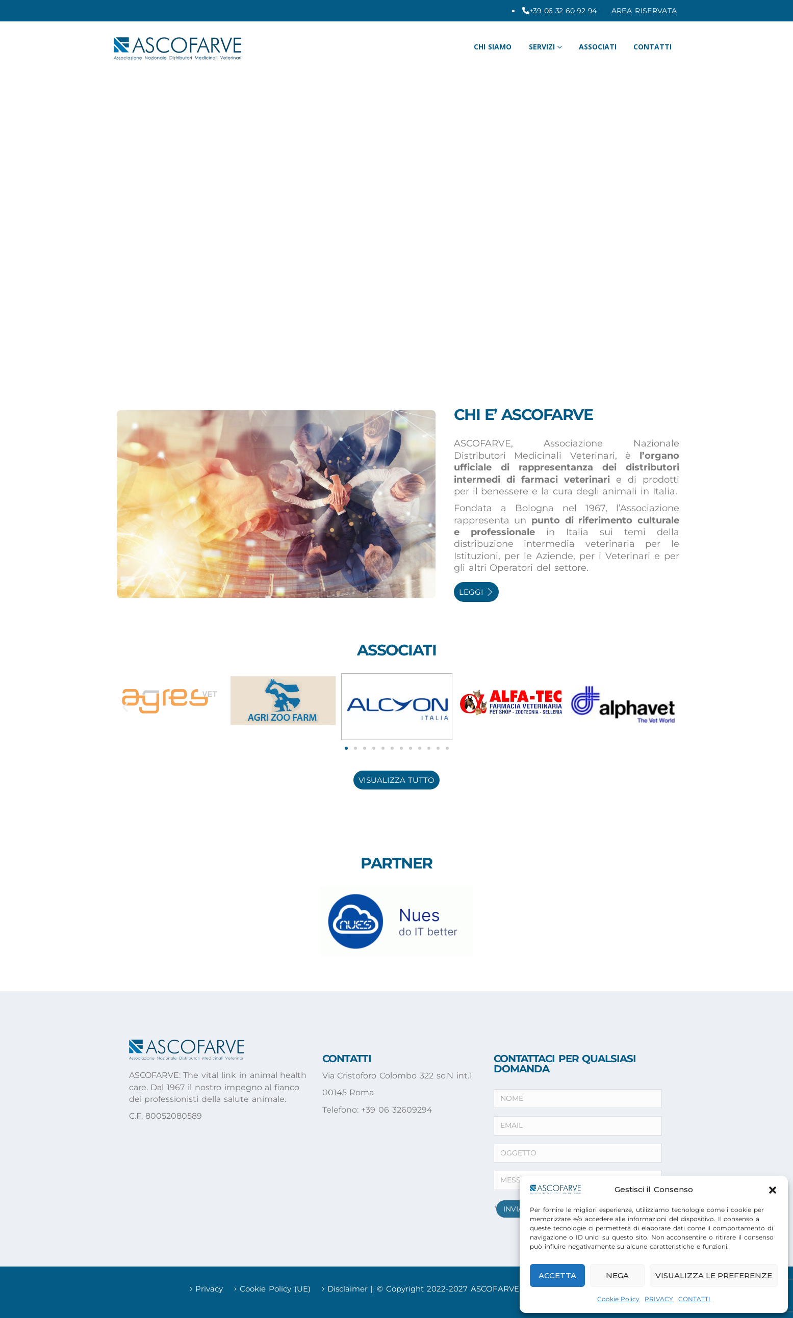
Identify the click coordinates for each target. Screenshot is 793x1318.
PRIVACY (659, 1299)
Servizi (542, 46)
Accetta (557, 1275)
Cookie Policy (618, 1299)
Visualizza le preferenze (713, 1275)
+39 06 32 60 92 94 (563, 10)
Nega (617, 1275)
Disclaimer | (350, 1289)
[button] (773, 1189)
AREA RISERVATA (644, 10)
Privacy (209, 1289)
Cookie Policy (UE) (275, 1289)
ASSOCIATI (598, 46)
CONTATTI (694, 1299)
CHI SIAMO (493, 46)
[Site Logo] (177, 48)
